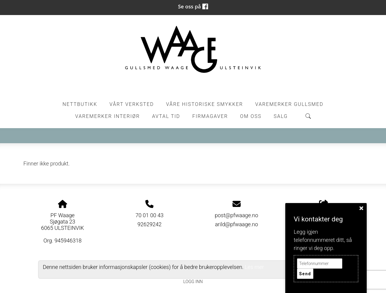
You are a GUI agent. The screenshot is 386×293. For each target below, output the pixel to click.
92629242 (150, 224)
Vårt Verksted (131, 104)
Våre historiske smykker (204, 104)
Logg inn (193, 281)
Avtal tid (166, 116)
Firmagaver (210, 116)
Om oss (250, 116)
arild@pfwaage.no (236, 224)
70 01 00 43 (149, 215)
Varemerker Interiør (107, 116)
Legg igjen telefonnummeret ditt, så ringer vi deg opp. (323, 240)
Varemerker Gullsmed (289, 104)
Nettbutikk (79, 104)
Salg (281, 116)
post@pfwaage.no (236, 215)
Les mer (254, 267)
